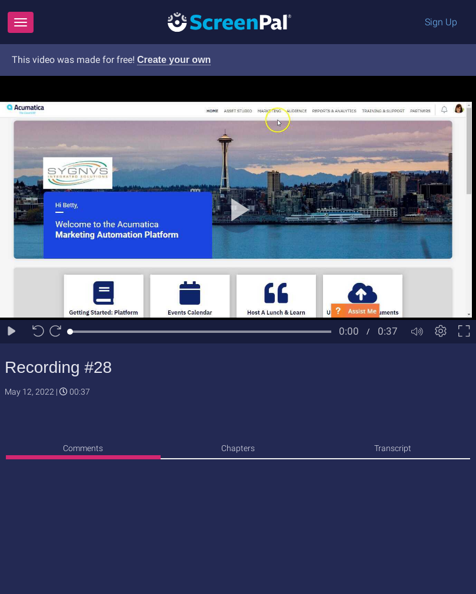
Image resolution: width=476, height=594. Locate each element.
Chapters (238, 448)
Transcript (392, 448)
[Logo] (229, 21)
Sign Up (441, 22)
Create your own (174, 60)
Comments (83, 448)
